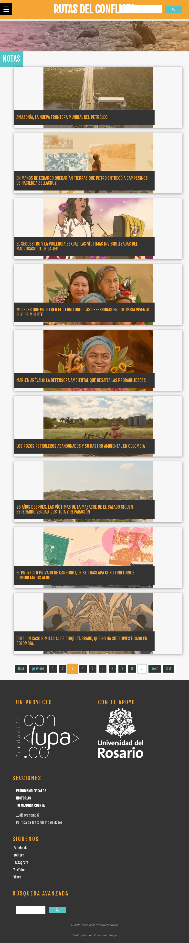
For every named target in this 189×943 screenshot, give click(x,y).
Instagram (20, 862)
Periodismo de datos (31, 791)
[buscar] (140, 9)
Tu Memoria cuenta (30, 805)
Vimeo (17, 877)
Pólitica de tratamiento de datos (39, 822)
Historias (23, 798)
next (154, 669)
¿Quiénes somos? (27, 815)
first (21, 669)
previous (38, 669)
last (168, 669)
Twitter (18, 855)
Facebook (20, 848)
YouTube (19, 870)
